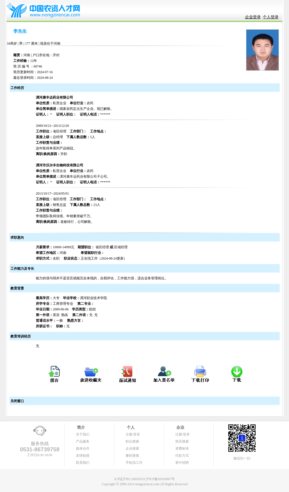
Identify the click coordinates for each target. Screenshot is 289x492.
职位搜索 (132, 441)
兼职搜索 (132, 456)
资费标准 (182, 448)
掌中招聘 (182, 463)
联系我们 (82, 463)
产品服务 (82, 441)
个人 (130, 427)
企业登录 (253, 17)
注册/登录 (133, 434)
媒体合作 (82, 448)
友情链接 (82, 456)
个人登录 (271, 17)
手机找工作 (134, 463)
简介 (80, 427)
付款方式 (182, 456)
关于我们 (82, 434)
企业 (179, 427)
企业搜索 (132, 448)
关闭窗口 (17, 401)
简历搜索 (182, 441)
